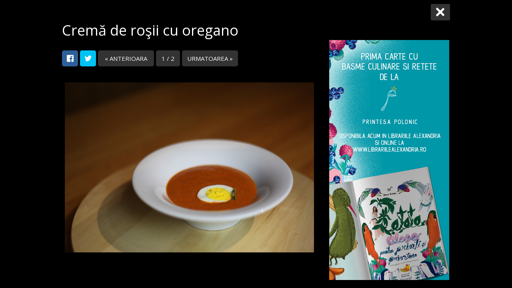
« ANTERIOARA (126, 58)
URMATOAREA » (210, 58)
